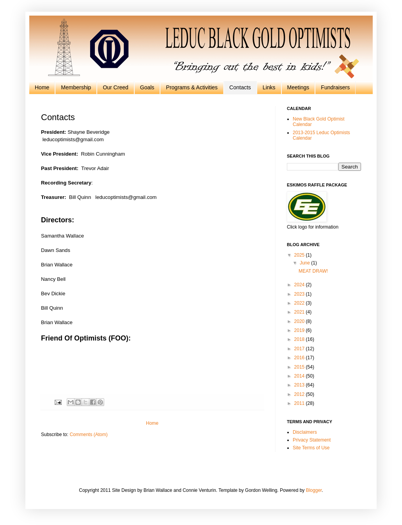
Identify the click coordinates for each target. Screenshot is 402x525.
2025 (300, 255)
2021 (300, 312)
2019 (300, 330)
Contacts (240, 87)
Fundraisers (335, 87)
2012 (300, 394)
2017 (300, 348)
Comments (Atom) (88, 434)
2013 (300, 385)
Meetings (298, 87)
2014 (300, 376)
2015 (300, 367)
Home (42, 87)
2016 (300, 357)
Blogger (314, 490)
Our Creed (115, 87)
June (305, 263)
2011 (300, 403)
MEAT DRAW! (313, 271)
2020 (300, 321)
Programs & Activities (191, 87)
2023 (300, 294)
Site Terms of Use (311, 448)
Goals (147, 87)
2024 (300, 284)
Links (269, 87)
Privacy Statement (312, 440)
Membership (76, 87)
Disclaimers (305, 432)
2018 (300, 339)
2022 (300, 303)
